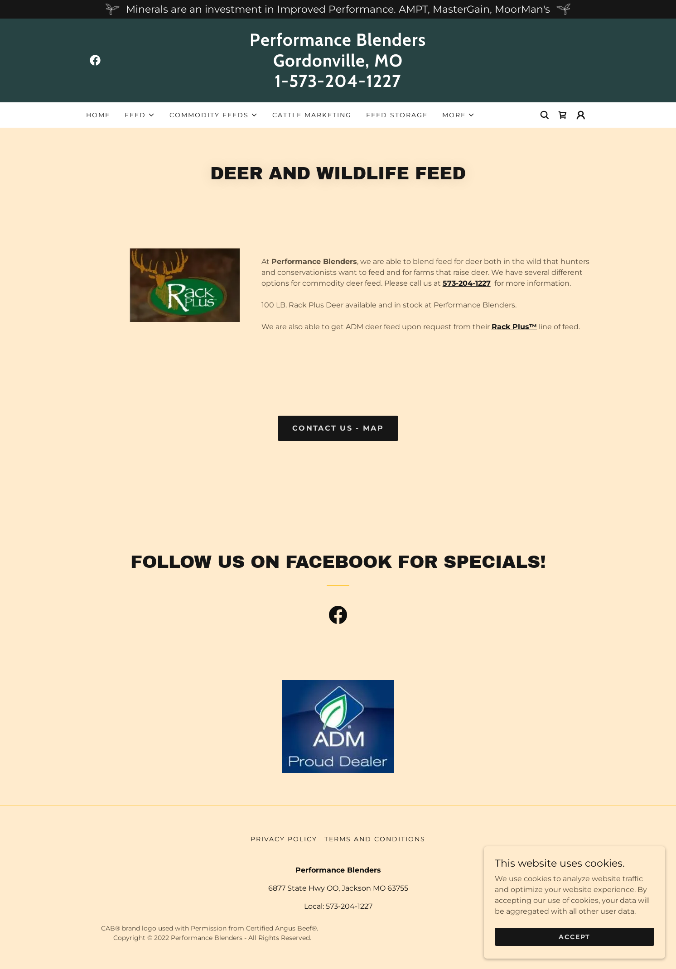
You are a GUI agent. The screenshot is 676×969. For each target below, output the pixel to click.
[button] (140, 115)
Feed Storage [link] (397, 115)
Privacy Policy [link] (284, 839)
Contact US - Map (338, 428)
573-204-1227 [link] (349, 906)
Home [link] (98, 115)
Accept (574, 943)
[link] (95, 60)
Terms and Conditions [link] (374, 839)
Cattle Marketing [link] (312, 115)
